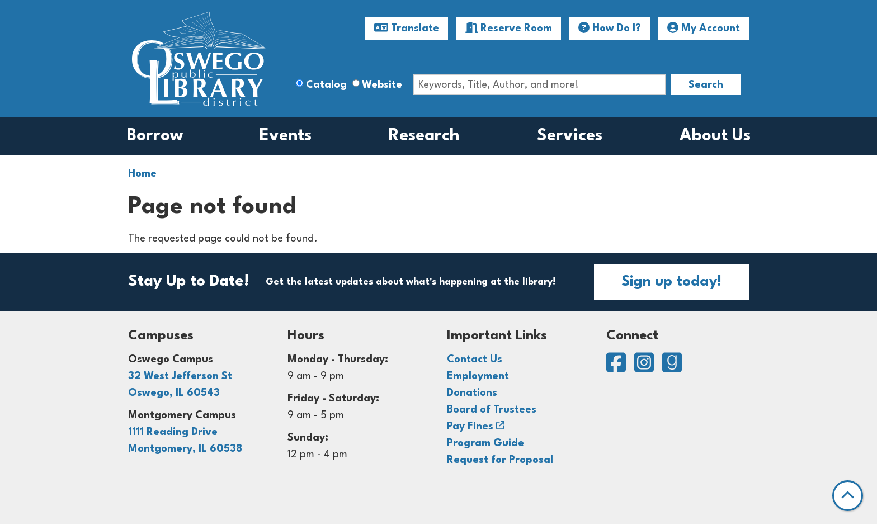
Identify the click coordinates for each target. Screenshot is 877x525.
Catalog (326, 85)
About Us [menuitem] (715, 136)
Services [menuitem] (569, 136)
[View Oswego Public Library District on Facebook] (617, 368)
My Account (703, 28)
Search (706, 85)
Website (382, 85)
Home (142, 174)
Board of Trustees (491, 410)
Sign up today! (671, 282)
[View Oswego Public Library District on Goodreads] (672, 368)
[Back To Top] (847, 495)
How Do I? (609, 28)
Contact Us (474, 359)
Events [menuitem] (286, 136)
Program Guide (485, 443)
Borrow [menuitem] (155, 136)
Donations (472, 393)
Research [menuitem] (424, 136)
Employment (478, 376)
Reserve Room (509, 28)
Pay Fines (470, 427)
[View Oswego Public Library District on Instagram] (645, 368)
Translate (406, 28)
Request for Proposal (500, 460)
